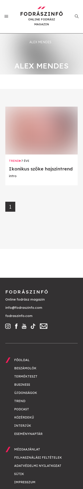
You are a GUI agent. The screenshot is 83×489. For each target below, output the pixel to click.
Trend (19, 401)
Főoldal (22, 360)
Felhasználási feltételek (38, 458)
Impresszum (24, 482)
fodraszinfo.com (19, 316)
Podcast (21, 409)
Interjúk (22, 426)
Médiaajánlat (27, 449)
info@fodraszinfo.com (23, 307)
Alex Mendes (40, 42)
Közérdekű (24, 417)
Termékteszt (25, 376)
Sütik (19, 474)
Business (22, 385)
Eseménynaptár (28, 434)
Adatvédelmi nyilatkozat (37, 466)
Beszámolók (25, 368)
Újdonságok (25, 393)
